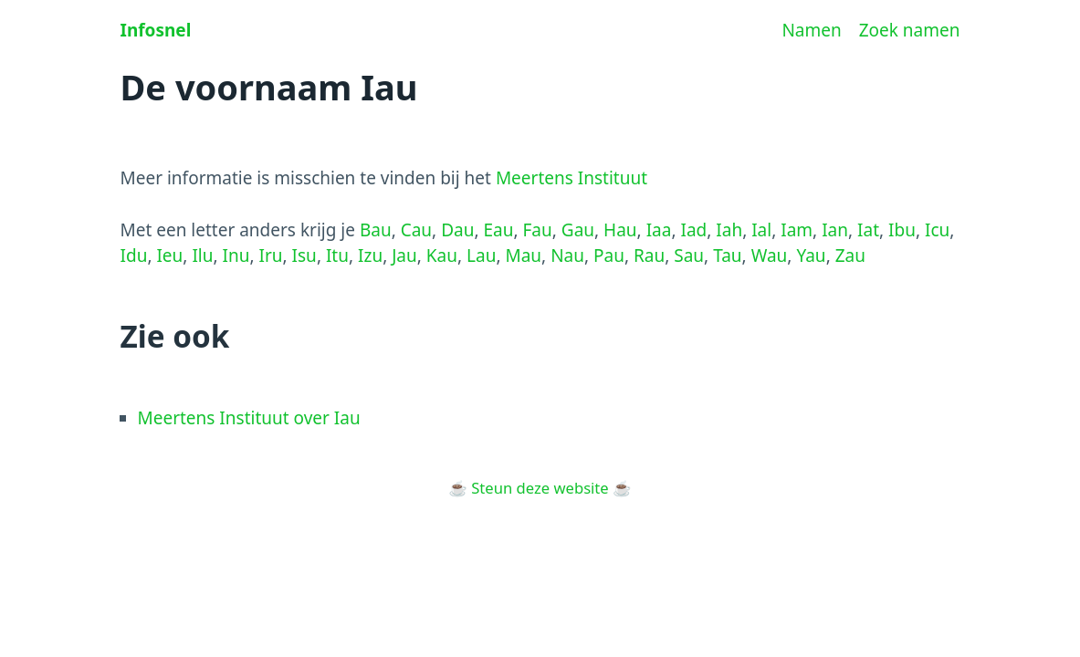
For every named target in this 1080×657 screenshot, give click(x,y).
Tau (727, 255)
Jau (404, 255)
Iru (271, 255)
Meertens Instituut (571, 178)
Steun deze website (539, 487)
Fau (537, 230)
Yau (810, 255)
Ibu (902, 230)
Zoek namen (909, 30)
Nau (567, 255)
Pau (608, 255)
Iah (729, 230)
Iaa (659, 230)
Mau (523, 255)
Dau (457, 230)
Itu (337, 255)
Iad (693, 230)
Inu (236, 255)
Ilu (202, 255)
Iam (797, 230)
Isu (304, 255)
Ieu (169, 255)
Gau (577, 230)
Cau (416, 230)
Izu (370, 255)
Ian (835, 230)
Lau (481, 255)
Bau (376, 230)
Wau (769, 255)
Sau (689, 255)
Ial (761, 230)
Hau (619, 230)
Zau (850, 255)
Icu (937, 230)
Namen (811, 30)
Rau (649, 255)
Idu (134, 255)
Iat (868, 230)
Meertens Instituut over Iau (249, 418)
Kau (441, 255)
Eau (498, 230)
